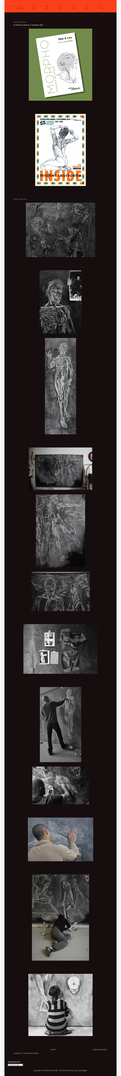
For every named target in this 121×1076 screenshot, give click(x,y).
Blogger (84, 1070)
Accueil (52, 1049)
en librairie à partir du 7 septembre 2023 (28, 25)
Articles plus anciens (100, 1049)
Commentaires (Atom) (31, 1053)
